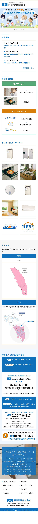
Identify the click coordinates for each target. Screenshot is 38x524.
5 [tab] (23, 29)
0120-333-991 (21, 391)
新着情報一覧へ (28, 68)
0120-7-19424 (23, 448)
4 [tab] (21, 29)
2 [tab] (16, 29)
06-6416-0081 (19, 397)
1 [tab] (14, 29)
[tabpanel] (19, 17)
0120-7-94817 (21, 428)
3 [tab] (19, 29)
